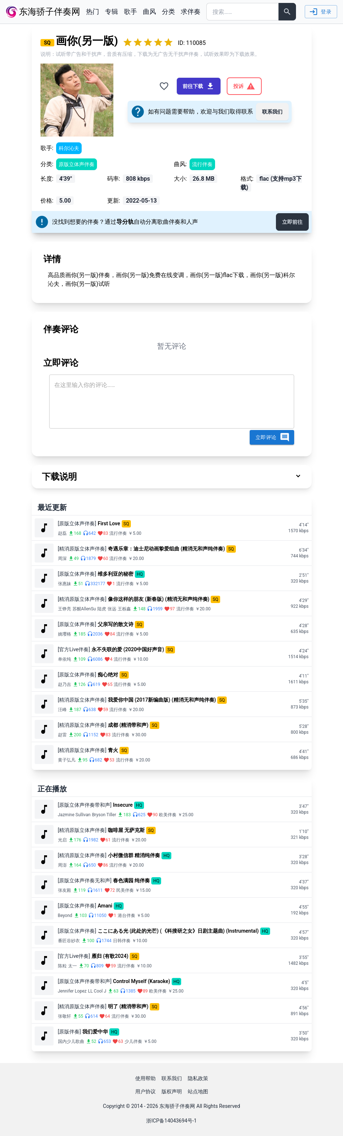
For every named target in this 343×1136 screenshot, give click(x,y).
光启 (62, 840)
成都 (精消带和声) (128, 725)
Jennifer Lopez (72, 991)
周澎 (62, 865)
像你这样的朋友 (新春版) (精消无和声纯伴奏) (159, 599)
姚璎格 (64, 634)
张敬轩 (64, 1016)
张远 (112, 608)
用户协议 (145, 1091)
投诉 (244, 86)
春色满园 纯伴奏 (131, 880)
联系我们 (272, 112)
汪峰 (62, 709)
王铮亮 (64, 608)
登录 (320, 11)
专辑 (111, 11)
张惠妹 (64, 583)
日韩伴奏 (121, 940)
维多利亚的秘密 (115, 574)
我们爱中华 (95, 1032)
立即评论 (273, 437)
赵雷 (62, 734)
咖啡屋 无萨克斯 (126, 830)
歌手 (130, 11)
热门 (92, 11)
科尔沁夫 (69, 148)
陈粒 (62, 965)
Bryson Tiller (104, 814)
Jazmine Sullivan (74, 814)
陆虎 (101, 608)
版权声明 (171, 1091)
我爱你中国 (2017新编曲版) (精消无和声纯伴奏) (162, 700)
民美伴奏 (125, 890)
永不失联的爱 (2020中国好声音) (127, 649)
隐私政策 (198, 1078)
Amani (105, 906)
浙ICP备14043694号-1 (171, 1121)
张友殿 (64, 890)
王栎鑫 (124, 608)
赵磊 (62, 533)
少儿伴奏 (133, 1041)
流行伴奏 (202, 164)
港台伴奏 (126, 915)
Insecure (123, 805)
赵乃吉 (64, 684)
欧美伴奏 (167, 814)
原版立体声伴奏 (76, 164)
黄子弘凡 (66, 760)
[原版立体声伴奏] (77, 523)
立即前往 (292, 222)
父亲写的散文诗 (115, 624)
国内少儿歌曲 (71, 1041)
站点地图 (198, 1091)
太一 (72, 965)
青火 (113, 750)
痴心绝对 (108, 675)
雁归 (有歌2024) (109, 956)
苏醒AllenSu (84, 608)
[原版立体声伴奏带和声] (85, 805)
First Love (109, 523)
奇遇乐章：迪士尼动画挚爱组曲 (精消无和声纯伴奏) (166, 549)
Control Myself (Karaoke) (141, 981)
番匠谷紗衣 (69, 940)
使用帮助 (145, 1078)
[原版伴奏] (69, 1032)
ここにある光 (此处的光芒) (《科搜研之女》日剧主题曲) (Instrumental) (178, 931)
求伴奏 (190, 11)
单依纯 (64, 659)
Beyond (65, 915)
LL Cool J (97, 991)
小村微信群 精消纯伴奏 (134, 855)
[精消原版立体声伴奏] (82, 549)
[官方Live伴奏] (74, 649)
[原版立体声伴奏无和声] (85, 880)
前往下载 (199, 86)
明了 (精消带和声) (128, 1006)
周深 (62, 558)
